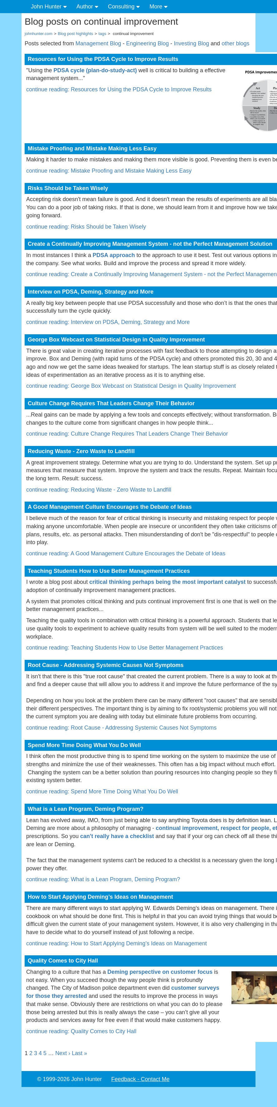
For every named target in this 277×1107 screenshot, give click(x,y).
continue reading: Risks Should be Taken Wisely (86, 227)
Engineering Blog (147, 43)
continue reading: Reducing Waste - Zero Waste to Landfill (98, 490)
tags (102, 33)
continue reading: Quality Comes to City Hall (81, 1031)
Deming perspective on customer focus (159, 972)
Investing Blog (191, 43)
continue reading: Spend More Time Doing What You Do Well (102, 791)
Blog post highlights (75, 33)
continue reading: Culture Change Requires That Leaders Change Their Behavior (127, 434)
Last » (79, 1053)
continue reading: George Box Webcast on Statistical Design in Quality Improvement (131, 386)
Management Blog (98, 43)
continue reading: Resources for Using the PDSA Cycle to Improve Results (118, 89)
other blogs (235, 43)
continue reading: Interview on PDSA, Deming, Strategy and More (108, 322)
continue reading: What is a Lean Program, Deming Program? (103, 879)
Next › (62, 1053)
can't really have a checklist (117, 836)
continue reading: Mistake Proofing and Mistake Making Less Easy (109, 171)
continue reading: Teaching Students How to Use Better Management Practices (124, 647)
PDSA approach (114, 255)
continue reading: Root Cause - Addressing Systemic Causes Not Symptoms (121, 728)
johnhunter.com (38, 33)
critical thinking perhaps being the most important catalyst (167, 582)
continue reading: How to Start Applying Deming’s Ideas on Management (116, 943)
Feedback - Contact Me (140, 1079)
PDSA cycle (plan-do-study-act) (95, 70)
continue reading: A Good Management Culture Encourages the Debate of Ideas (125, 553)
